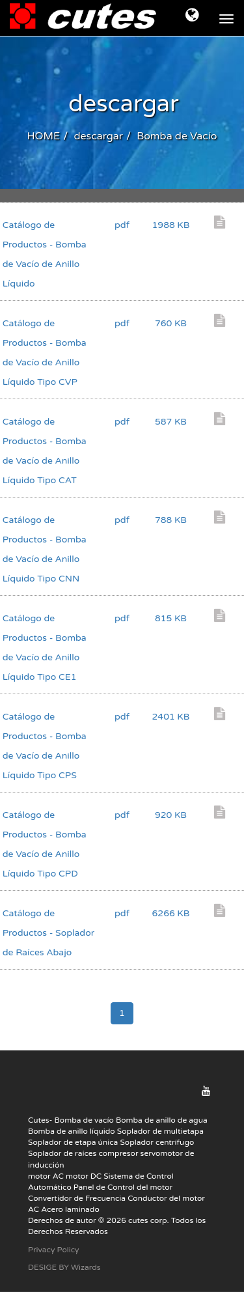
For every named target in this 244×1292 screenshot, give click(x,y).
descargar (98, 136)
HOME (43, 136)
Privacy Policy (53, 1249)
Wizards (85, 1267)
